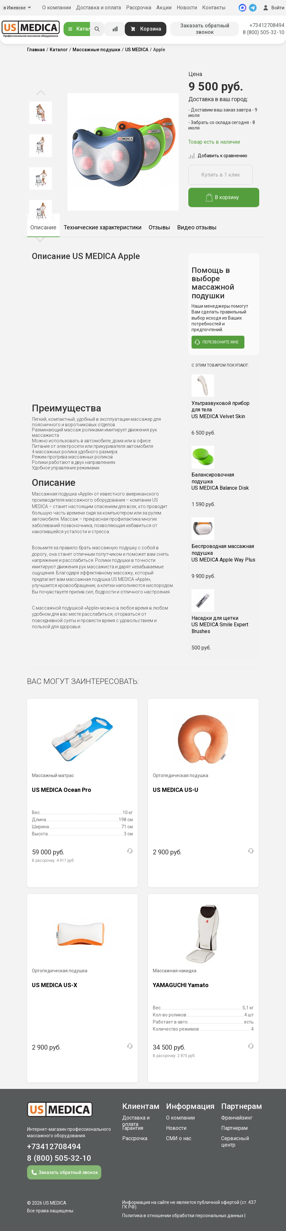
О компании (56, 8)
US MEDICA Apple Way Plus (224, 553)
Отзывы (159, 227)
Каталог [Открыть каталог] (81, 29)
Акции (164, 8)
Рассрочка (138, 8)
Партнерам (234, 1128)
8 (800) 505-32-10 (263, 32)
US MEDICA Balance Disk (224, 481)
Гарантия (132, 1128)
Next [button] (40, 239)
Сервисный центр (235, 1141)
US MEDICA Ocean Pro (61, 789)
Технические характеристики (103, 227)
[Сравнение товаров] (115, 29)
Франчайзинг (236, 1118)
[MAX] (242, 8)
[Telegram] (253, 8)
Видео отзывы (197, 227)
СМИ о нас (178, 1138)
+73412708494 (267, 25)
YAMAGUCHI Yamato (181, 985)
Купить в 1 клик (220, 175)
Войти (273, 8)
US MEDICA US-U (175, 789)
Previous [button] (40, 93)
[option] (40, 113)
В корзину (222, 197)
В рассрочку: (53, 860)
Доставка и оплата (98, 8)
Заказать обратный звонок (204, 29)
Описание (43, 227)
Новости (187, 8)
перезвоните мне (217, 342)
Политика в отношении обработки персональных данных (182, 1215)
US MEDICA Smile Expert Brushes (224, 625)
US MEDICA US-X (54, 985)
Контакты (214, 8)
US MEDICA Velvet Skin (224, 410)
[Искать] (97, 29)
